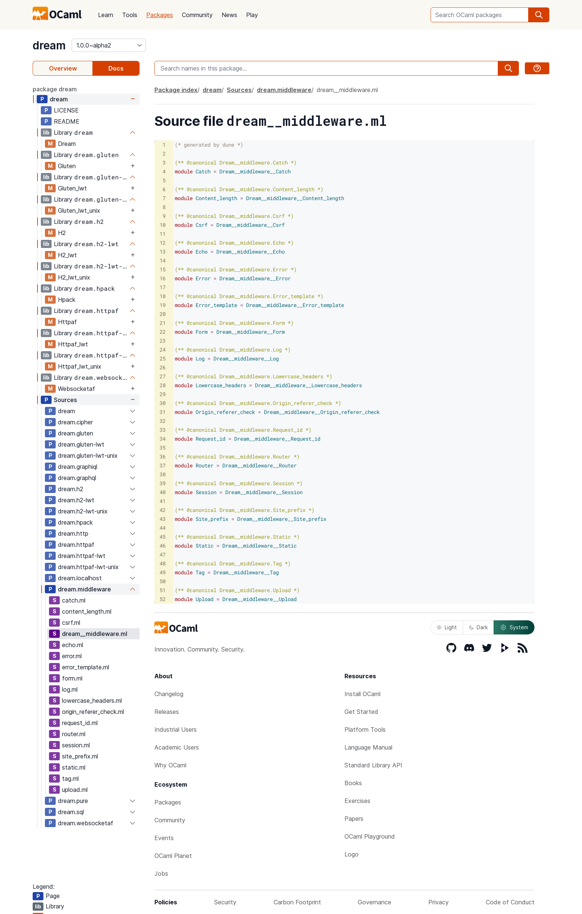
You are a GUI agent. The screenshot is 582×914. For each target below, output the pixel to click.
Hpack (66, 299)
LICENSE (66, 110)
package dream (55, 89)
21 (163, 322)
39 (163, 483)
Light (446, 627)
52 (163, 599)
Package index (175, 90)
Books (353, 783)
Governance (374, 902)
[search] (539, 14)
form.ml (72, 678)
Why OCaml (170, 765)
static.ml (73, 767)
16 (163, 278)
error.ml (72, 656)
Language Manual (368, 747)
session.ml (76, 745)
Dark (478, 627)
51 (163, 590)
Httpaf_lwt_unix (79, 366)
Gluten (67, 166)
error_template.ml (85, 667)
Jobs (161, 873)
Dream (67, 143)
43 (163, 518)
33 (163, 429)
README (66, 121)
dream (49, 45)
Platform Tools (365, 729)
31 (163, 411)
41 (163, 501)
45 (163, 536)
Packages (159, 15)
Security (225, 902)
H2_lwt (67, 255)
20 (163, 313)
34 (163, 438)
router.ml (73, 734)
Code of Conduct (510, 902)
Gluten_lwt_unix (79, 210)
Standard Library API (373, 765)
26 (163, 367)
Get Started (361, 711)
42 (163, 509)
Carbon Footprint (297, 902)
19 (163, 305)
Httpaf (67, 322)
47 (163, 554)
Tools (129, 15)
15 (163, 269)
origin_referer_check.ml (93, 711)
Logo (351, 854)
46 (163, 545)
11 (163, 233)
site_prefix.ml (80, 756)
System (514, 627)
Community (197, 15)
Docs (116, 68)
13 (163, 251)
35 (163, 447)
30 (163, 403)
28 (163, 385)
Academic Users (176, 747)
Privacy (438, 902)
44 (163, 527)
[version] (109, 45)
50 (163, 581)
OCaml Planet (173, 855)
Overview (63, 68)
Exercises (357, 800)
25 (163, 358)
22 (163, 331)
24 (163, 349)
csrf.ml (71, 622)
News (229, 15)
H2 (62, 232)
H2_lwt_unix (74, 277)
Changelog (168, 694)
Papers (353, 818)
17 (163, 287)
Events (164, 838)
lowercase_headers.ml (92, 700)
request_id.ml (80, 723)
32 (163, 420)
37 (163, 465)
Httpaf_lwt (73, 344)
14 (163, 260)
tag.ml (70, 778)
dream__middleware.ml (94, 633)
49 (163, 572)
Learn (105, 15)
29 (163, 394)
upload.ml (75, 789)
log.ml (70, 689)
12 (163, 242)
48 (163, 563)
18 (163, 296)
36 (163, 456)
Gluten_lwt (72, 188)
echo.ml (72, 645)
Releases (166, 711)
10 (163, 224)
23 (163, 340)
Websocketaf (76, 388)
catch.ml (73, 600)
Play (252, 15)
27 (163, 376)
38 (163, 474)
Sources (65, 400)
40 (163, 492)
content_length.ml (86, 611)
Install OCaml (362, 694)
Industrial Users (175, 729)
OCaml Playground (369, 836)
